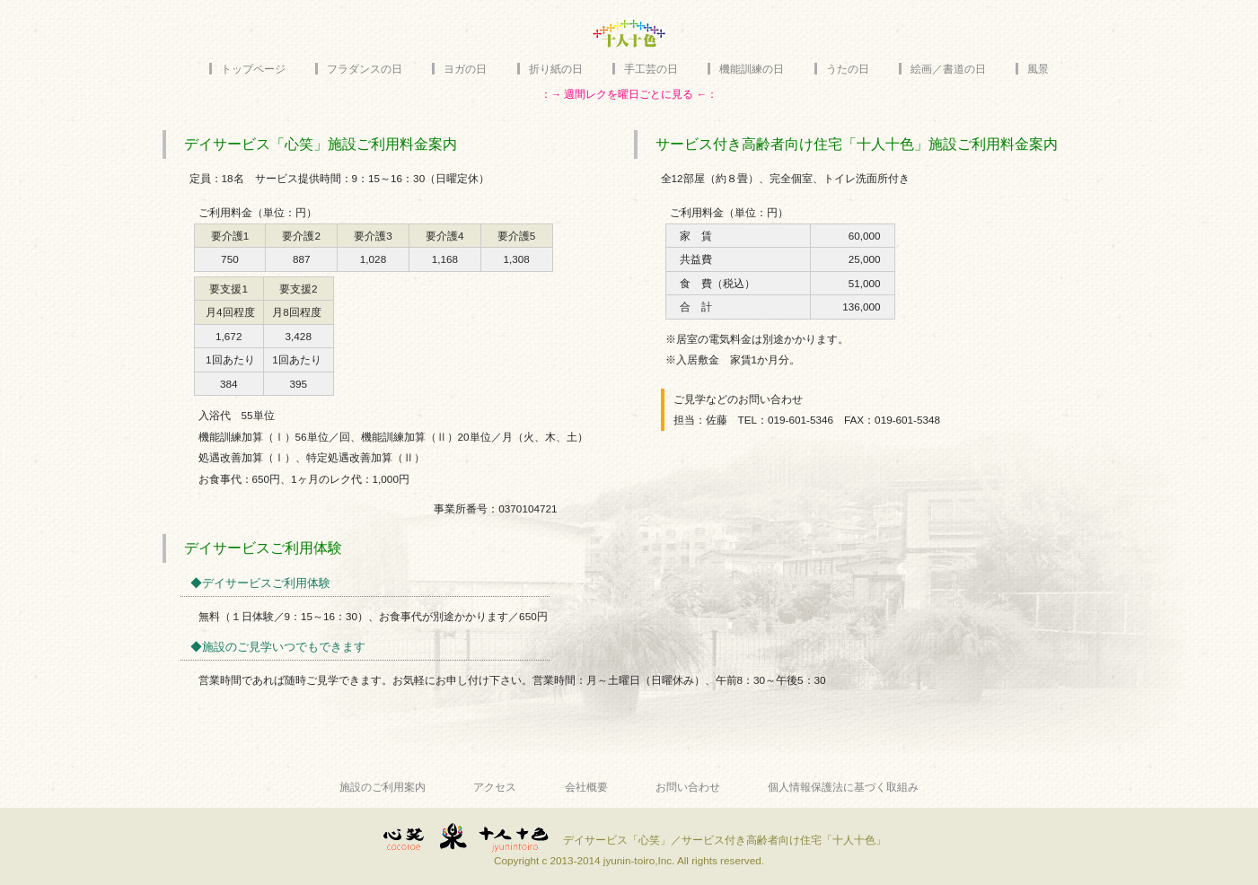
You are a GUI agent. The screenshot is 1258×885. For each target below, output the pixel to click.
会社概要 (586, 787)
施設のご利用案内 (382, 787)
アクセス (494, 787)
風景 (1038, 68)
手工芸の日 (651, 68)
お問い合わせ (687, 787)
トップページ (253, 68)
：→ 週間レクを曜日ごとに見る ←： (629, 94)
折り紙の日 (556, 68)
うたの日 (847, 68)
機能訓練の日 (751, 68)
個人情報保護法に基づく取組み (843, 787)
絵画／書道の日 (948, 68)
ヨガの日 (465, 68)
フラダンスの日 (364, 68)
